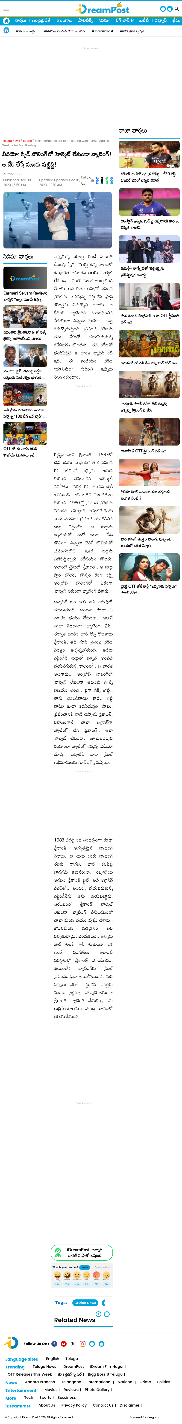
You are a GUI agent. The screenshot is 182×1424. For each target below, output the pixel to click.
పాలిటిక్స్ (85, 20)
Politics (163, 1382)
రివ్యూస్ (161, 20)
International (100, 1382)
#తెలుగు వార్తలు (26, 31)
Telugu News (11, 141)
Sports (45, 1397)
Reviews (71, 1389)
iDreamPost (73, 1366)
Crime (145, 1382)
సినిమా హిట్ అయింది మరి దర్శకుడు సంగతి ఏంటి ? (145, 495)
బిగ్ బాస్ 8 (124, 20)
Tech (28, 1397)
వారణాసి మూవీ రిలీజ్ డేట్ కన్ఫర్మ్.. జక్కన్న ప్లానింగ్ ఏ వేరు (145, 407)
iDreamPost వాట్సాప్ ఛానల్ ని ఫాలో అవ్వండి (84, 1252)
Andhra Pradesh (40, 1382)
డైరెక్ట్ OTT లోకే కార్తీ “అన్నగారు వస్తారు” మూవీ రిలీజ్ (148, 589)
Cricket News (85, 1303)
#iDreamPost (102, 31)
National (125, 1382)
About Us (46, 1405)
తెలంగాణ (64, 20)
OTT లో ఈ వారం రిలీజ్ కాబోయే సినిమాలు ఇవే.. (20, 452)
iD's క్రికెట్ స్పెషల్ (70, 1374)
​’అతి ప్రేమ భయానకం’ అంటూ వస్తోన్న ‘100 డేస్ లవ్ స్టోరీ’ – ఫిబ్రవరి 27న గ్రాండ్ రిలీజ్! (24, 413)
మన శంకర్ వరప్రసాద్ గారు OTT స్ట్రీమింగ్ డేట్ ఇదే (150, 319)
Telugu (71, 1358)
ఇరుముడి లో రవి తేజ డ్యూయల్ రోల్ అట (149, 363)
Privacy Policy (74, 1405)
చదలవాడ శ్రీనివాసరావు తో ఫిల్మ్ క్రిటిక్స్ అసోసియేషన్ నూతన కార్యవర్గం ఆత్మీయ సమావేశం (24, 335)
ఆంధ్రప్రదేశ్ (41, 20)
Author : (12, 174)
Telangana (71, 1382)
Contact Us (103, 1405)
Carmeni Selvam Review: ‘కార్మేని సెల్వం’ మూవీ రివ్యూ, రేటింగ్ (25, 296)
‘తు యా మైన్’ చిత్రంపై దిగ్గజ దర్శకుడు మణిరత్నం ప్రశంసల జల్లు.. (23, 374)
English (52, 1358)
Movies (50, 1389)
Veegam (153, 1417)
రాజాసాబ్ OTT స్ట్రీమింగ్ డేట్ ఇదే (143, 451)
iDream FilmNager (107, 1366)
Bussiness (67, 1397)
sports (27, 141)
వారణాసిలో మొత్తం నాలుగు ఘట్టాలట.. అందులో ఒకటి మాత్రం (147, 542)
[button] (107, 1314)
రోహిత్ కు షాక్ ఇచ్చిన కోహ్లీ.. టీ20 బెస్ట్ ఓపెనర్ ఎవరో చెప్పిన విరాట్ (148, 177)
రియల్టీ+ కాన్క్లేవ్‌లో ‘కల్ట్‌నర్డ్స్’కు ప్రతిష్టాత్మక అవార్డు (142, 272)
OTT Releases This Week (30, 1374)
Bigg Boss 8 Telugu (105, 1374)
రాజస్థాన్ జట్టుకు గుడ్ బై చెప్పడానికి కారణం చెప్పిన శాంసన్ (150, 224)
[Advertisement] (92, 83)
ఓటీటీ (144, 20)
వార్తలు (20, 20)
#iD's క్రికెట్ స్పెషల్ (132, 31)
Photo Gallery (97, 1389)
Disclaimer (130, 1405)
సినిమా (104, 20)
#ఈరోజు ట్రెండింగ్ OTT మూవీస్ (64, 31)
